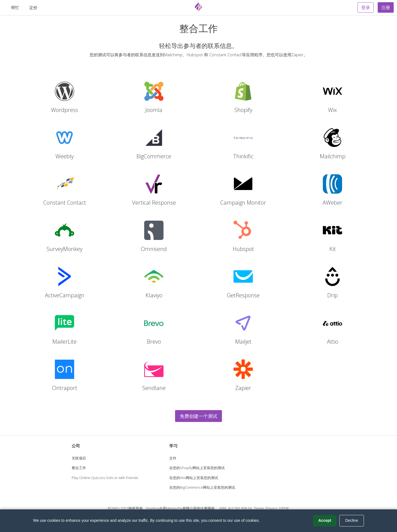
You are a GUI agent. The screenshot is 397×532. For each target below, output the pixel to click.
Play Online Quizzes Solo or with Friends (105, 477)
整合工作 (79, 467)
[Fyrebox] (198, 7)
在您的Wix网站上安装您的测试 (193, 477)
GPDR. (284, 508)
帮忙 (15, 7)
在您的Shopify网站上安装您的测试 (197, 467)
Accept (324, 520)
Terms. (259, 508)
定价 (33, 7)
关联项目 (79, 458)
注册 (385, 7)
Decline (351, 520)
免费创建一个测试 (198, 416)
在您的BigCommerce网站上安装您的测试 (202, 487)
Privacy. (272, 508)
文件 (172, 458)
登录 (365, 7)
